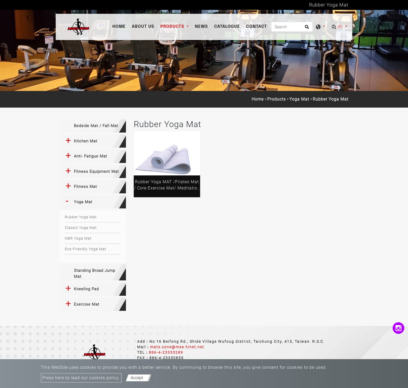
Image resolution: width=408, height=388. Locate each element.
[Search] (292, 27)
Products (276, 99)
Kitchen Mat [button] (85, 141)
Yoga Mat (299, 99)
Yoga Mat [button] (83, 202)
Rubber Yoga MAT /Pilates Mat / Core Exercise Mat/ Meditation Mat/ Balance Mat (167, 186)
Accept (137, 377)
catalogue (227, 26)
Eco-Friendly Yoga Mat (85, 249)
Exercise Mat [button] (86, 304)
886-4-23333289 (166, 352)
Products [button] (173, 26)
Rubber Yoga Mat (81, 217)
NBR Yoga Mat (78, 238)
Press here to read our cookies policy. (81, 377)
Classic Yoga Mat (81, 228)
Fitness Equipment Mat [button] (96, 171)
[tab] (93, 126)
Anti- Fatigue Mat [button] (90, 156)
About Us (143, 26)
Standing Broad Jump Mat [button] (94, 273)
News (201, 26)
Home (120, 26)
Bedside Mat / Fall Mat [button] (96, 125)
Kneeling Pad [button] (86, 289)
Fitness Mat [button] (85, 186)
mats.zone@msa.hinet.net (177, 347)
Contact (256, 26)
